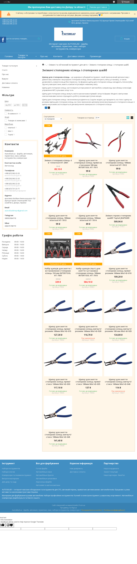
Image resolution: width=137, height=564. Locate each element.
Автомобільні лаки (44, 472)
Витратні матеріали (10, 478)
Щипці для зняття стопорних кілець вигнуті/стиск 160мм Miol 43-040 (118, 381)
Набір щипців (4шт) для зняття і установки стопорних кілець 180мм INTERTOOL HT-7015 (88, 272)
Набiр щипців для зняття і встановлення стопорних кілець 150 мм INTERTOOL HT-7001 (58, 272)
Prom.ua (82, 505)
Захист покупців (111, 472)
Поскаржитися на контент (91, 510)
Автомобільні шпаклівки (46, 478)
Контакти (57, 56)
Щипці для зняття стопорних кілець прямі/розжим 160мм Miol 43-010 (118, 270)
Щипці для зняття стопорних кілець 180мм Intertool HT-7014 (88, 218)
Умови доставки (98, 7)
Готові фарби (41, 468)
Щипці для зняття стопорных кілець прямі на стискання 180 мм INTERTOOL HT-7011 (88, 164)
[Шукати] (38, 38)
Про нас (44, 56)
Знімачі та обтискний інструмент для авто (68, 65)
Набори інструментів (11, 468)
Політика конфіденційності (114, 510)
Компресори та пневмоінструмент (16, 475)
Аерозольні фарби (44, 482)
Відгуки (5, 78)
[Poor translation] (9, 525)
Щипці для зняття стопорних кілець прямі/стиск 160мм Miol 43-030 (58, 381)
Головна (9, 56)
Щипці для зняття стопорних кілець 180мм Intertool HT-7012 (118, 162)
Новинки (5, 87)
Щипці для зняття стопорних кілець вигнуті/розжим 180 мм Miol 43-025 (118, 328)
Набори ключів (8, 472)
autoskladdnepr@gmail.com (16, 211)
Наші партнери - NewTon (114, 475)
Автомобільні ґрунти (45, 475)
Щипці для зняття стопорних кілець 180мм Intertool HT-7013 (58, 218)
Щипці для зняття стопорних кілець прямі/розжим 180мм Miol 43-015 (58, 328)
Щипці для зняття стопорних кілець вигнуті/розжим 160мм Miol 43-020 (88, 328)
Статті (4, 70)
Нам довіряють (76, 468)
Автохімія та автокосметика (48, 485)
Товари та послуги (23, 56)
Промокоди (95, 56)
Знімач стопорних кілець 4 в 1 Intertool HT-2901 (58, 161)
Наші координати (111, 468)
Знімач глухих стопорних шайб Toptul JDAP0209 (118, 216)
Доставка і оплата (76, 56)
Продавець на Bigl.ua (68, 508)
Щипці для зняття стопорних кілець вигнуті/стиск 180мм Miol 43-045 (58, 434)
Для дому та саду (9, 482)
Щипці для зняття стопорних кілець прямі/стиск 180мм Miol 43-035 (88, 381)
